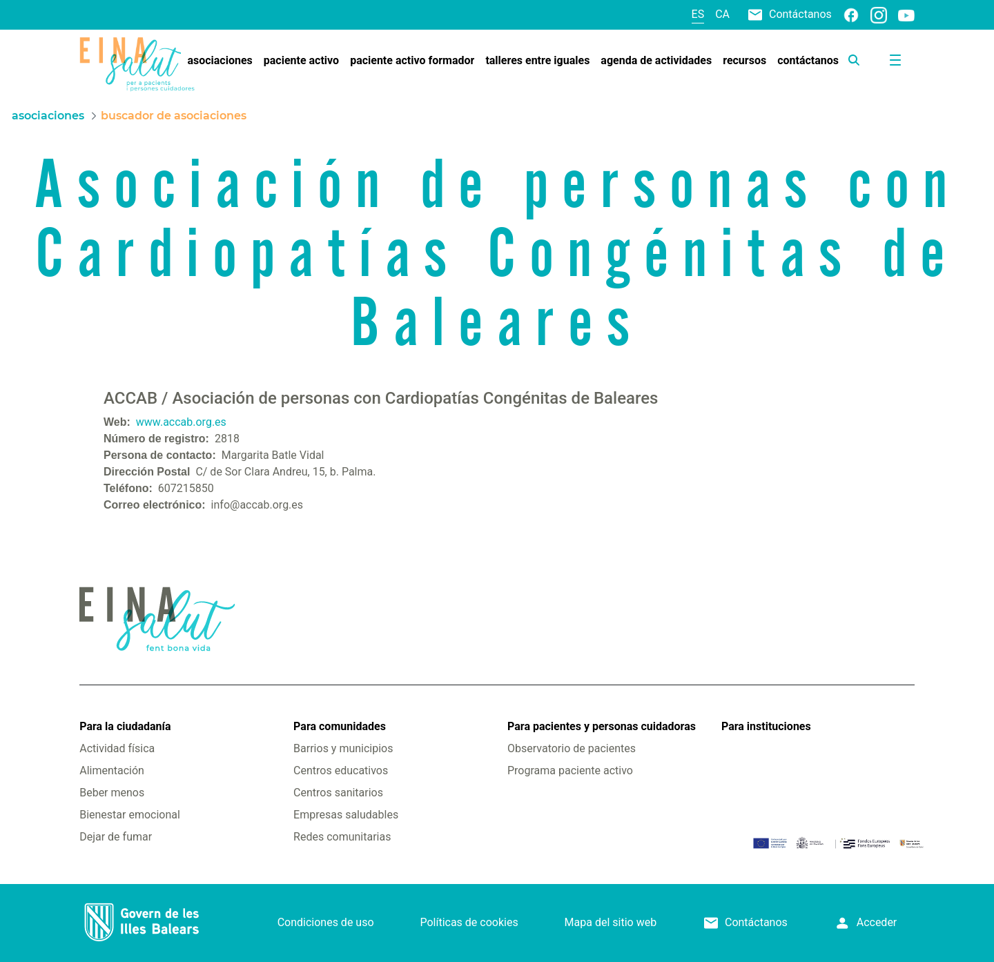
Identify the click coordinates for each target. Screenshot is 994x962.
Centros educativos (340, 770)
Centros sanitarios (338, 792)
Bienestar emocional (129, 814)
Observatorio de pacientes (571, 748)
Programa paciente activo (570, 770)
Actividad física (117, 748)
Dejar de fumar (115, 836)
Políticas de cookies (469, 922)
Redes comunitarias (342, 836)
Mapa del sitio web (611, 922)
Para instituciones (766, 726)
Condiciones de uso (325, 922)
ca (722, 14)
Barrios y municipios (343, 748)
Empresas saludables (345, 814)
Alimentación (111, 770)
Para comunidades (339, 726)
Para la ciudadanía (124, 726)
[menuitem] (219, 61)
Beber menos (111, 792)
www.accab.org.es (181, 422)
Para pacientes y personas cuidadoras (601, 726)
